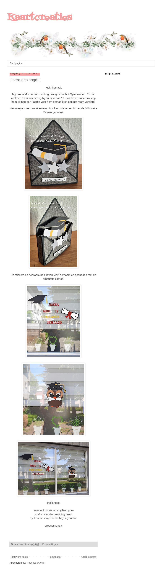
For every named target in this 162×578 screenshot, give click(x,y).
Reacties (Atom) (36, 562)
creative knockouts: (44, 510)
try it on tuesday (39, 518)
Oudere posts (88, 556)
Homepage (54, 556)
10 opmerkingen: (50, 544)
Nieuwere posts (19, 556)
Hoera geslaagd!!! (25, 80)
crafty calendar (44, 514)
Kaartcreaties (39, 18)
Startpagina (16, 63)
